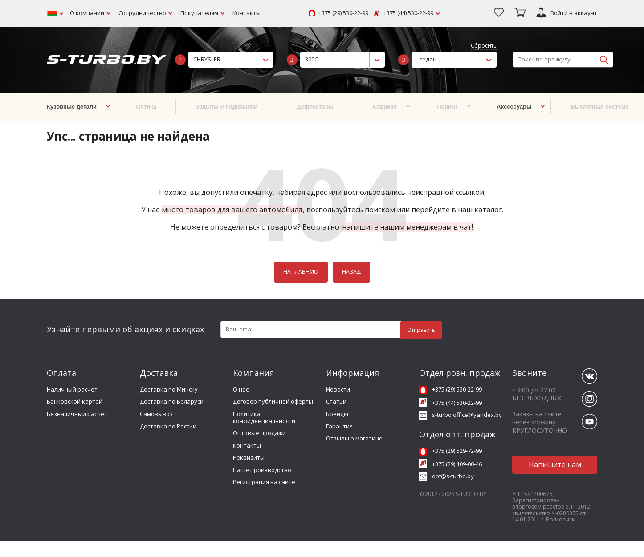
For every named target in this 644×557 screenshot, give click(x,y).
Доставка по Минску (169, 389)
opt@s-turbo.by (453, 476)
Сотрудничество (142, 13)
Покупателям (199, 13)
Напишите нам (555, 464)
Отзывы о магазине (354, 438)
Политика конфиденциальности (264, 417)
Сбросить (484, 46)
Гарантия (339, 426)
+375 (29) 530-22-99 (343, 13)
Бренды (337, 414)
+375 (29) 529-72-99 (457, 451)
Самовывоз (156, 414)
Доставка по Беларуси (172, 401)
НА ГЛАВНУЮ (300, 271)
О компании (87, 13)
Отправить (421, 330)
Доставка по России (168, 426)
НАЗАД (351, 271)
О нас (241, 389)
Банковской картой (74, 401)
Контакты (246, 13)
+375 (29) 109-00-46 (457, 464)
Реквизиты (249, 457)
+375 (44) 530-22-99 (408, 13)
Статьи (336, 401)
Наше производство (262, 470)
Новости (338, 389)
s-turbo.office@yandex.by (467, 415)
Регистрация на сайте (264, 482)
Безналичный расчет (77, 414)
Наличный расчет (72, 389)
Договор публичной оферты (273, 401)
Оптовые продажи (259, 433)
